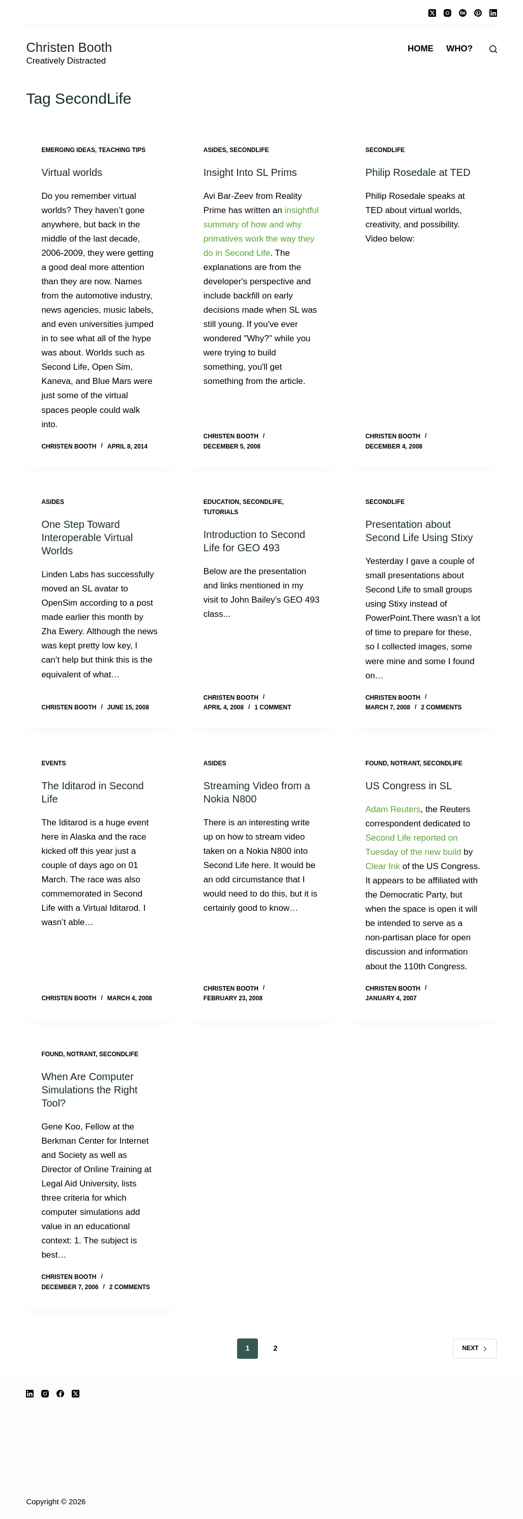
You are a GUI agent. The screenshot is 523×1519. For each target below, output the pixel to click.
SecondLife (249, 150)
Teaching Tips (122, 150)
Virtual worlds (71, 172)
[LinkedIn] (493, 13)
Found (376, 763)
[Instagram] (447, 13)
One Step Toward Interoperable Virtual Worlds (87, 537)
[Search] (493, 49)
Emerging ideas (68, 150)
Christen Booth (69, 47)
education (221, 501)
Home (420, 48)
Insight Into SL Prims (250, 172)
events (53, 763)
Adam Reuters (393, 809)
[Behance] (463, 13)
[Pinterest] (478, 13)
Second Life (388, 838)
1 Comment (272, 707)
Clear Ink (382, 866)
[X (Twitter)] (432, 13)
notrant (405, 763)
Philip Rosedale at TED (417, 172)
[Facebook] (60, 1393)
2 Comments (441, 707)
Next (474, 1348)
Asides (215, 150)
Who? (459, 48)
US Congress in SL (408, 785)
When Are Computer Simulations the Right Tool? (89, 1090)
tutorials (221, 512)
